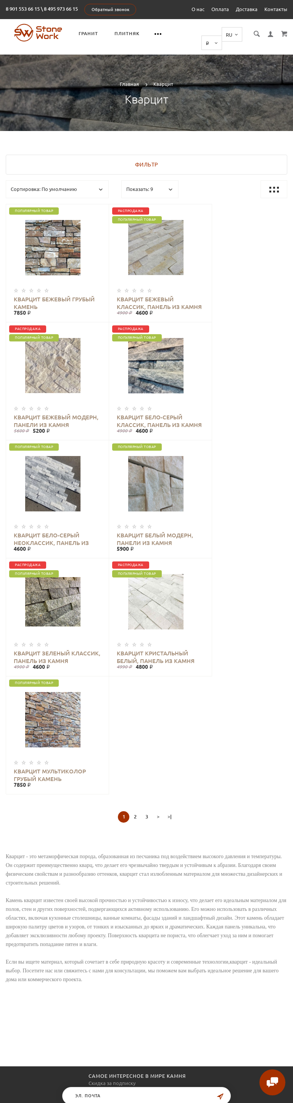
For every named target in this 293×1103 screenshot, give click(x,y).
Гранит (89, 33)
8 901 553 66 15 (23, 8)
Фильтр (146, 156)
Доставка (247, 9)
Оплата (220, 9)
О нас (198, 9)
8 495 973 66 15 (61, 8)
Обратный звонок (110, 9)
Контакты (275, 9)
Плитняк (127, 33)
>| (169, 572)
